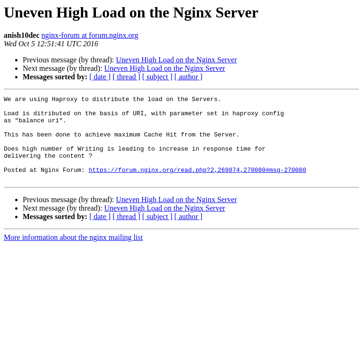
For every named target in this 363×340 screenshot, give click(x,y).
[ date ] (100, 77)
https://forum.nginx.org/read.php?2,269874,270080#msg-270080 (197, 185)
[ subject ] (157, 77)
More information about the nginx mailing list (73, 254)
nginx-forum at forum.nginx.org (90, 35)
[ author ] (188, 77)
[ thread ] (126, 77)
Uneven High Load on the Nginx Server (176, 60)
